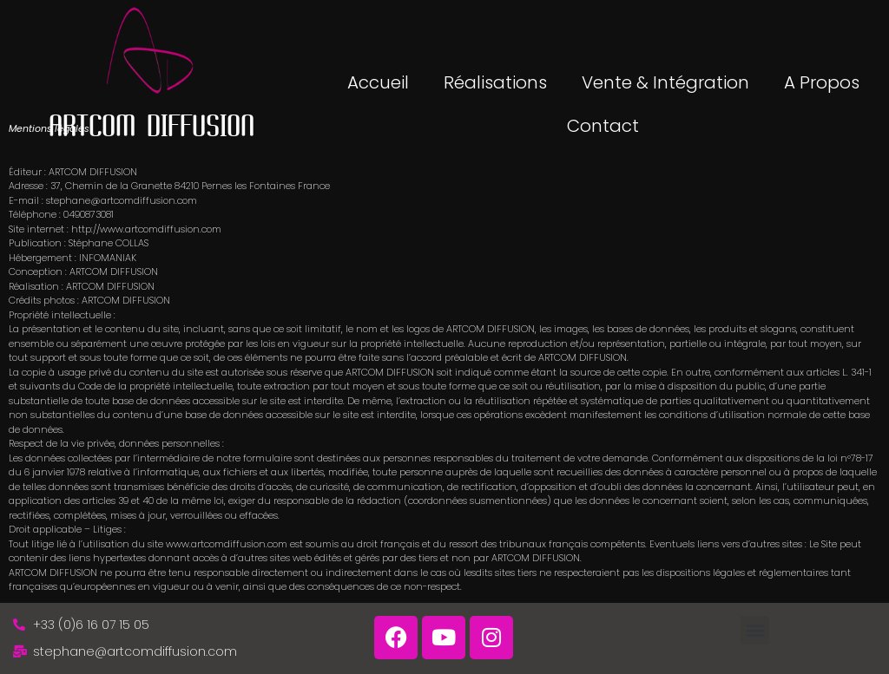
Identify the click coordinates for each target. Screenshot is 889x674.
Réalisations (495, 82)
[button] (755, 630)
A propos (821, 82)
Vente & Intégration (665, 82)
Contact (603, 126)
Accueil (378, 82)
